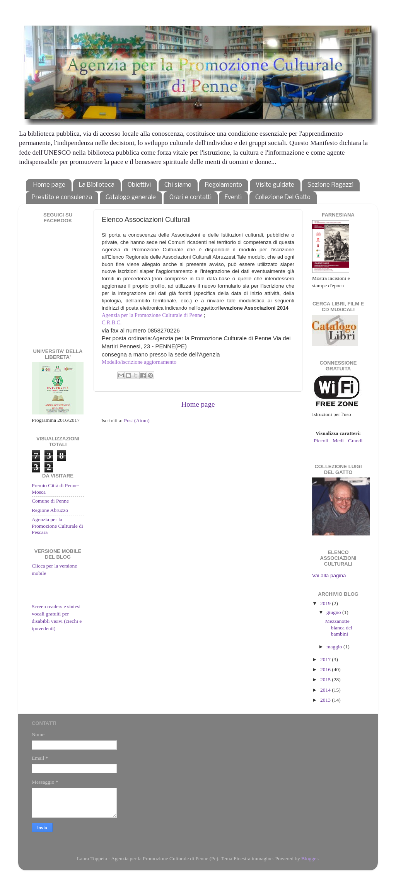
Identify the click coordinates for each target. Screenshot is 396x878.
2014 (326, 690)
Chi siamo (177, 185)
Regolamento (223, 185)
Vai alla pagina (329, 575)
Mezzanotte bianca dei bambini (338, 627)
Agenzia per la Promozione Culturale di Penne (152, 315)
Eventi (233, 197)
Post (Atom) (136, 420)
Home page (49, 185)
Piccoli (321, 440)
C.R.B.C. (111, 323)
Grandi (355, 440)
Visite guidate (275, 185)
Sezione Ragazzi (330, 185)
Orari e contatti (190, 197)
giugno (334, 612)
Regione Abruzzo (50, 510)
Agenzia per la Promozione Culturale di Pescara (57, 526)
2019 (326, 603)
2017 (326, 659)
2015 (326, 679)
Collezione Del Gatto (283, 197)
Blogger (309, 858)
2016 (326, 669)
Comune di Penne (50, 501)
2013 (326, 700)
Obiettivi (139, 185)
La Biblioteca (96, 185)
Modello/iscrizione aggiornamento (139, 362)
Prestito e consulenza (62, 197)
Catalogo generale (131, 197)
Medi (338, 440)
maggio (334, 647)
